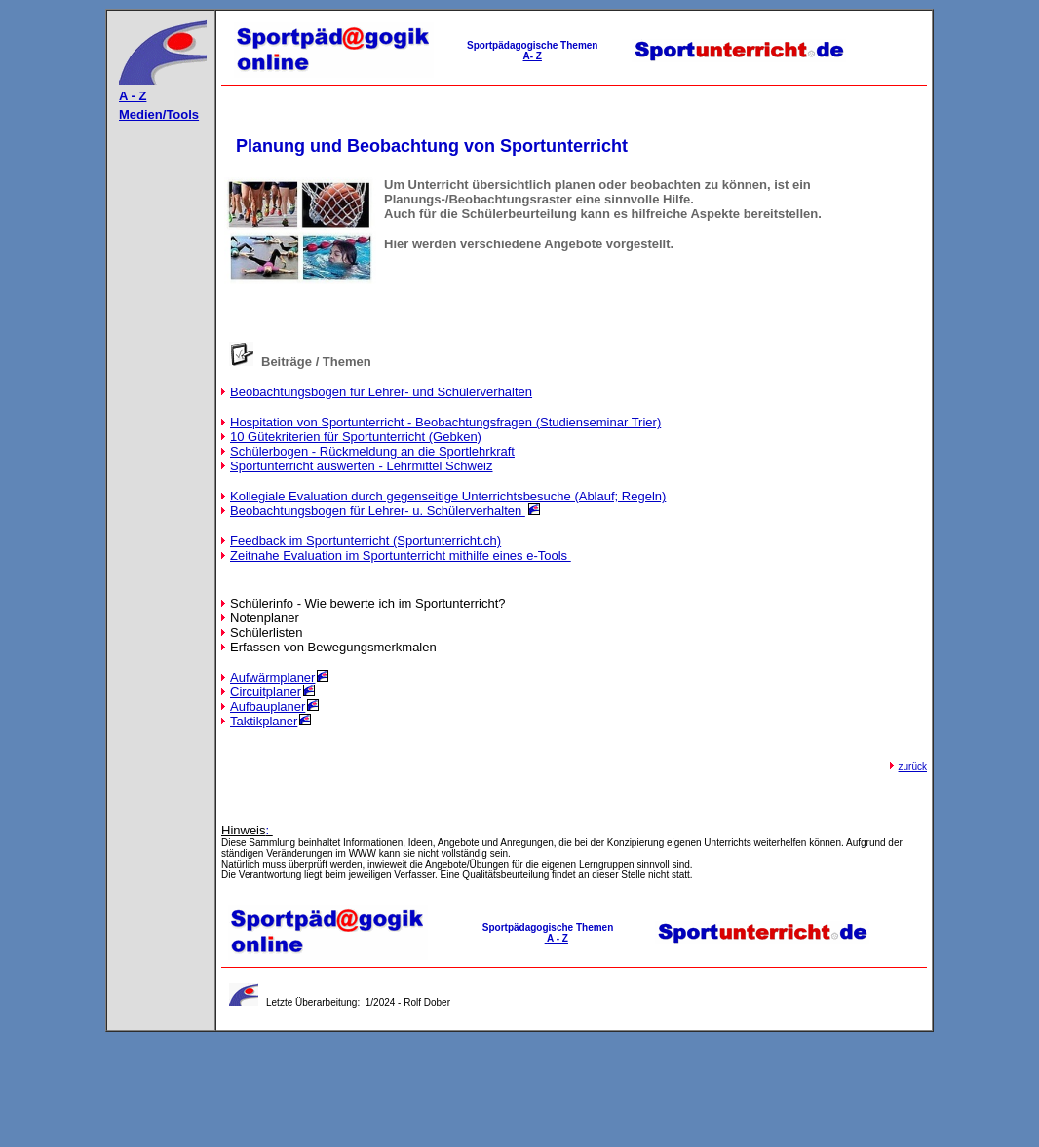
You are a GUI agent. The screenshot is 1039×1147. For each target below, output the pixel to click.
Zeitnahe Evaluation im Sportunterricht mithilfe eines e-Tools (400, 555)
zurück (913, 766)
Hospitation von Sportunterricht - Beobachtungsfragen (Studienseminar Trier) (445, 422)
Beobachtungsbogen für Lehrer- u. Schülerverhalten (377, 510)
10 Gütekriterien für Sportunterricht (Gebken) (355, 436)
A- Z (532, 56)
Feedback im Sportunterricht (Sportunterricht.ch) (365, 541)
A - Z (132, 96)
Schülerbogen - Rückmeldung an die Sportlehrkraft (372, 451)
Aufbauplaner (267, 706)
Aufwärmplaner (272, 677)
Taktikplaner (263, 721)
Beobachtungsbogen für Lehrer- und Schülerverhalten (381, 392)
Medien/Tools (159, 114)
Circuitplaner (265, 691)
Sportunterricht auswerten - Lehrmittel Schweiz (361, 466)
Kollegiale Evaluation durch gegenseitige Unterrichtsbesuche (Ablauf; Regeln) (448, 496)
